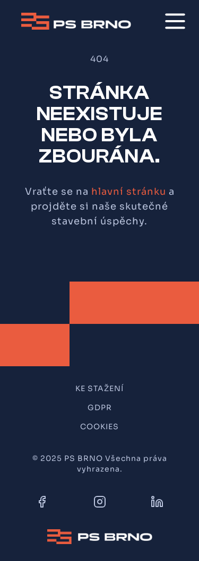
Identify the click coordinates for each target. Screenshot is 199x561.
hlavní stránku (128, 191)
